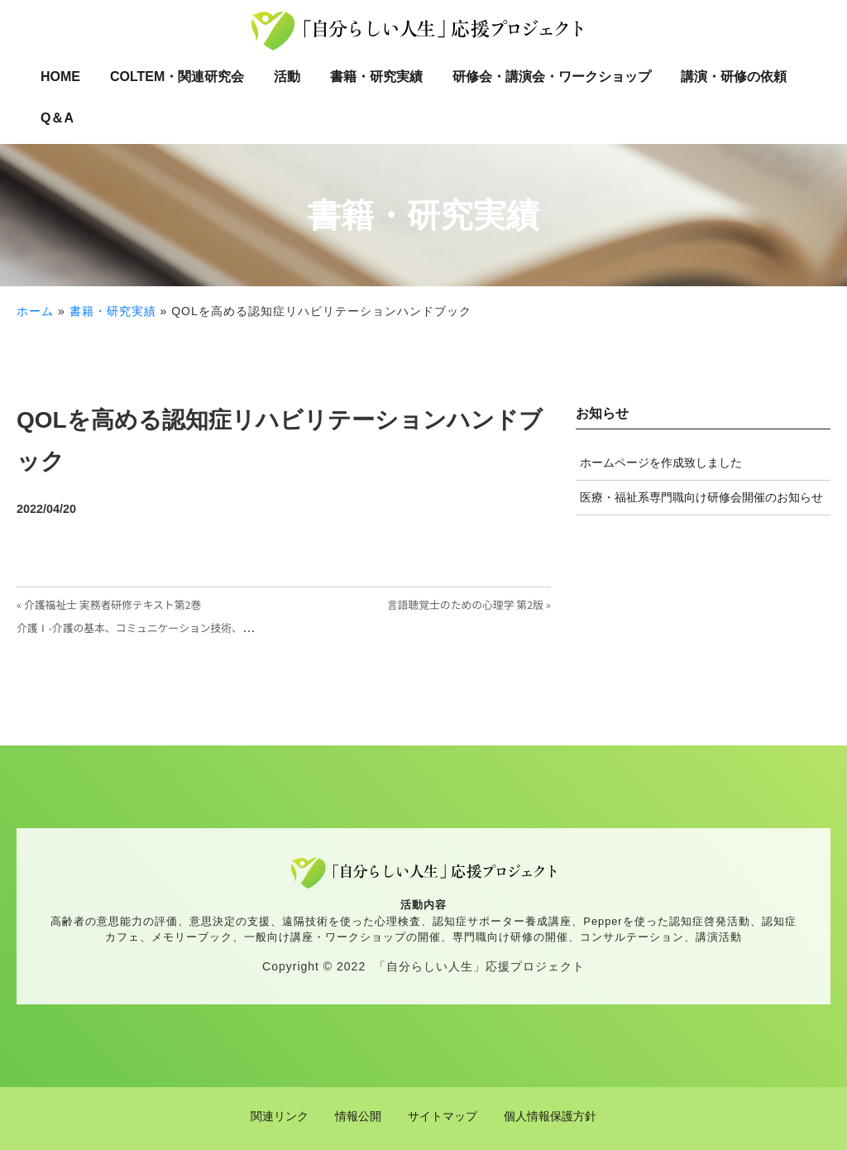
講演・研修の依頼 (734, 76)
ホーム (35, 311)
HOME (60, 76)
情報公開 (358, 1116)
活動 (287, 76)
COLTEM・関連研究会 (177, 76)
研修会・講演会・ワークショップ (551, 76)
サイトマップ (442, 1116)
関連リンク (280, 1116)
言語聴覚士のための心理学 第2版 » (469, 604)
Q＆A (57, 118)
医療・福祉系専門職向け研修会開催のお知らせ (701, 497)
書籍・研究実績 (376, 76)
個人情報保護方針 (550, 1116)
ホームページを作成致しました (661, 462)
